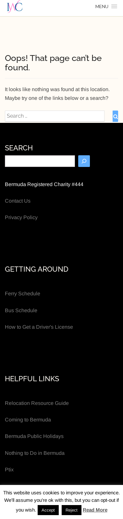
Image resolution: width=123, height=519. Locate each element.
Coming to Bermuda (28, 419)
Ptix (9, 469)
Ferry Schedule (22, 293)
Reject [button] (72, 510)
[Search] (84, 161)
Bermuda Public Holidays (34, 436)
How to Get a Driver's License (39, 327)
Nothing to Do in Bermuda (35, 453)
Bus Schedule (21, 310)
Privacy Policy (21, 217)
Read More (95, 510)
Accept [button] (48, 510)
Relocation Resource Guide (37, 403)
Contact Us (18, 201)
